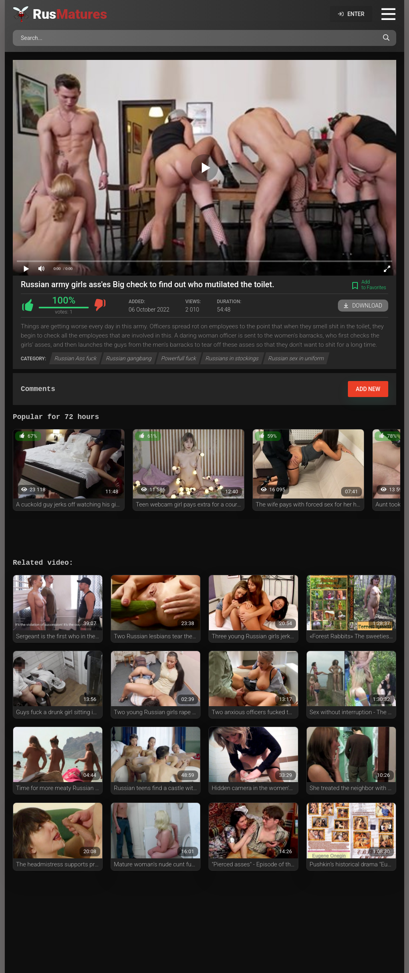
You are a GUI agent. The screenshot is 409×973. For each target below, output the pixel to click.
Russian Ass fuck (76, 358)
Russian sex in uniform (296, 358)
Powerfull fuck (179, 358)
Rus (70, 14)
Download (363, 305)
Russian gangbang (129, 358)
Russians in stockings (232, 358)
